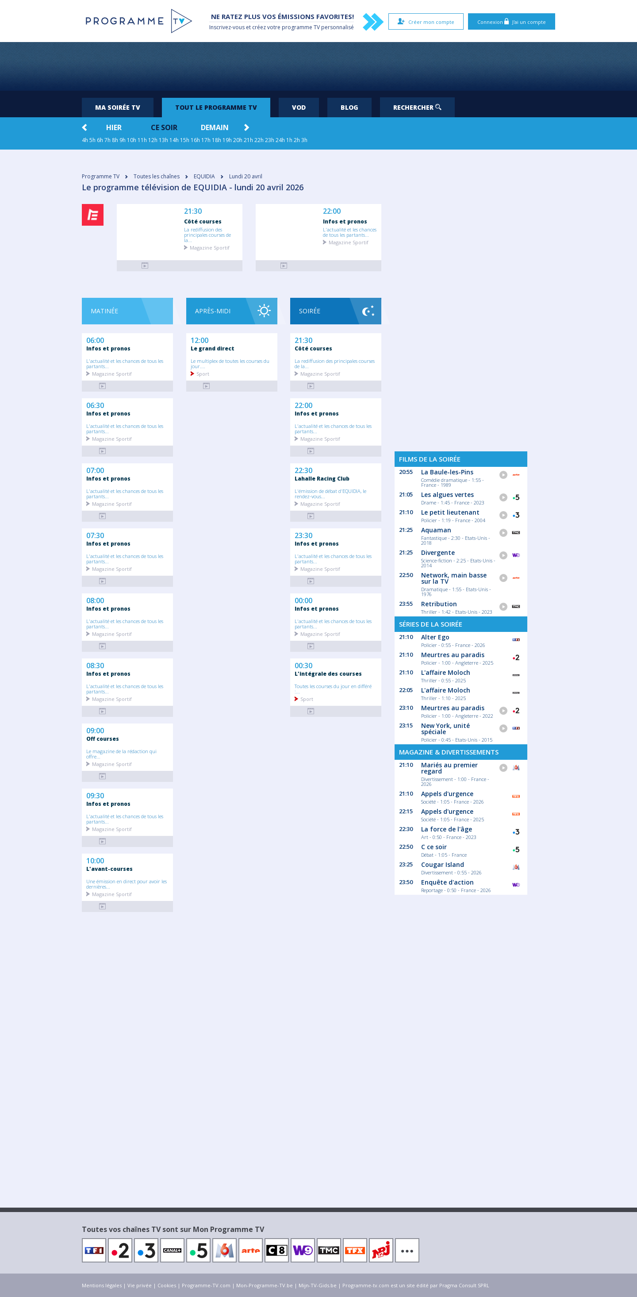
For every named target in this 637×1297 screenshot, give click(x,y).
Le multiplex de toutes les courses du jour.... (230, 363)
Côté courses (203, 221)
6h (100, 140)
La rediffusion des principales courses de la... (207, 234)
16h (195, 140)
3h (304, 140)
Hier (114, 127)
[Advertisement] (318, 66)
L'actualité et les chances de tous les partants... (349, 232)
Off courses (102, 738)
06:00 (95, 339)
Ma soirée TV (117, 107)
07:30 (95, 535)
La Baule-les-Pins (447, 472)
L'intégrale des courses (328, 673)
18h (216, 140)
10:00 (95, 860)
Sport (202, 373)
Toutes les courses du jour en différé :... (333, 688)
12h (152, 140)
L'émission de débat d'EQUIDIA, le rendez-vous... (330, 493)
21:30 (193, 211)
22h (259, 140)
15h (184, 140)
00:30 (303, 665)
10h (131, 140)
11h (142, 140)
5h (92, 140)
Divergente (438, 552)
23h (269, 140)
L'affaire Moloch (445, 672)
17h (206, 140)
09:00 (95, 730)
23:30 (303, 535)
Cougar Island (442, 864)
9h (122, 140)
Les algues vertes (447, 494)
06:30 (95, 404)
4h (85, 140)
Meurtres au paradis (452, 654)
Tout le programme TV (216, 107)
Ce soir (164, 127)
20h (237, 140)
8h (115, 140)
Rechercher (417, 107)
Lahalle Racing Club (322, 478)
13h (163, 140)
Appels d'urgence (447, 793)
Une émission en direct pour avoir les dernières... (126, 883)
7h (107, 140)
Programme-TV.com (206, 1285)
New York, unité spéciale (445, 728)
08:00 (95, 600)
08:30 (95, 665)
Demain (215, 127)
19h (227, 140)
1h (289, 140)
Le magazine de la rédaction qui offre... (121, 753)
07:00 (95, 469)
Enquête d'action (447, 882)
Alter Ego (435, 637)
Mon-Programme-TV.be (264, 1285)
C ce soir (434, 847)
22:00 (332, 211)
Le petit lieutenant (450, 512)
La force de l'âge (446, 829)
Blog (349, 107)
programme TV (301, 27)
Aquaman (436, 530)
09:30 (95, 795)
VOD (299, 107)
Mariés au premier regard (449, 768)
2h (297, 140)
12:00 (199, 339)
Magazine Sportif (210, 247)
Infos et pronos (345, 221)
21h (248, 140)
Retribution (439, 604)
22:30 (303, 469)
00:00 (303, 600)
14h (174, 140)
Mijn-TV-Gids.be (318, 1285)
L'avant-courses (109, 868)
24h (280, 140)
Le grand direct (212, 348)
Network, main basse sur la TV (454, 578)
